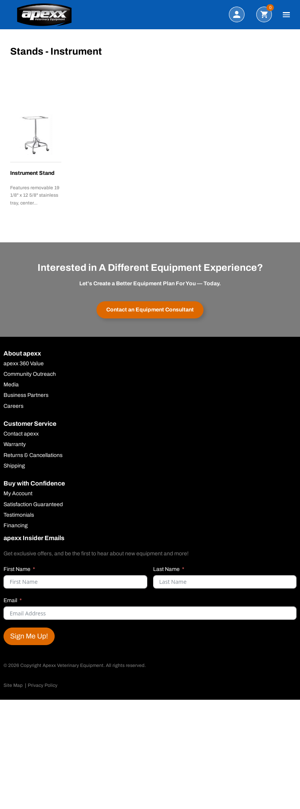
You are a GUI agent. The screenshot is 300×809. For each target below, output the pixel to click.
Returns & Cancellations (33, 455)
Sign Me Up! (29, 636)
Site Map (13, 685)
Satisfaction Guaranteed (33, 504)
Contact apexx (21, 434)
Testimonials (19, 515)
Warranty (15, 444)
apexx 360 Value (24, 363)
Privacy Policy (42, 685)
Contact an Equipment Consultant (150, 310)
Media (11, 385)
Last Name (166, 569)
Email (10, 600)
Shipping (14, 466)
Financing (16, 525)
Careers (13, 406)
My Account (18, 493)
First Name (17, 569)
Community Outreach (30, 374)
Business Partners (26, 395)
